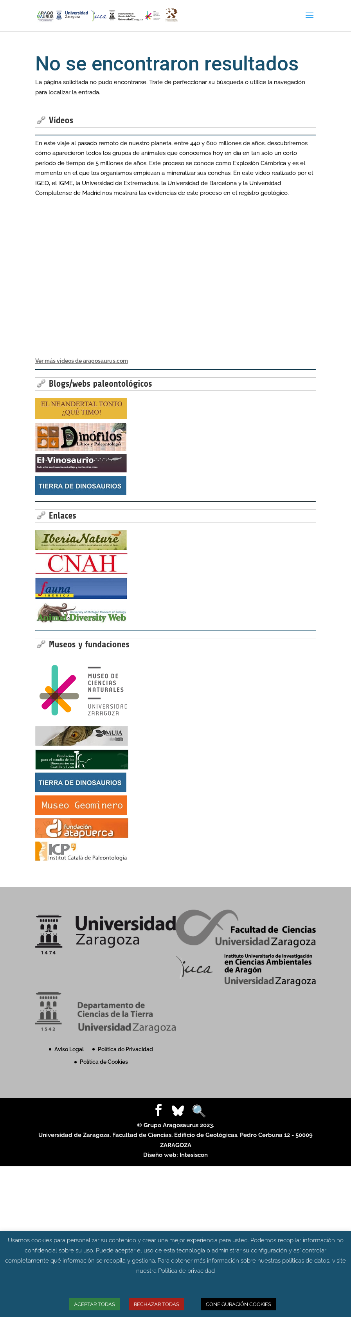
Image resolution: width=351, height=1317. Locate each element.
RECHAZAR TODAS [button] (156, 1304)
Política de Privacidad (125, 1049)
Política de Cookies (104, 1062)
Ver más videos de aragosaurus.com (81, 361)
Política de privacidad (186, 1270)
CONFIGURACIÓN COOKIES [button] (238, 1304)
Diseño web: (161, 1154)
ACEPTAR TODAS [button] (94, 1304)
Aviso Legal (69, 1049)
